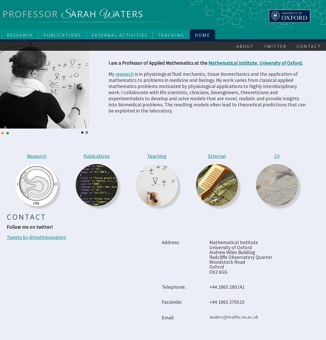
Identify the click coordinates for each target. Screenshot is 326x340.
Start (83, 132)
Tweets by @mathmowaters (36, 237)
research (124, 74)
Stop (87, 132)
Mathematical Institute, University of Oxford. (255, 63)
